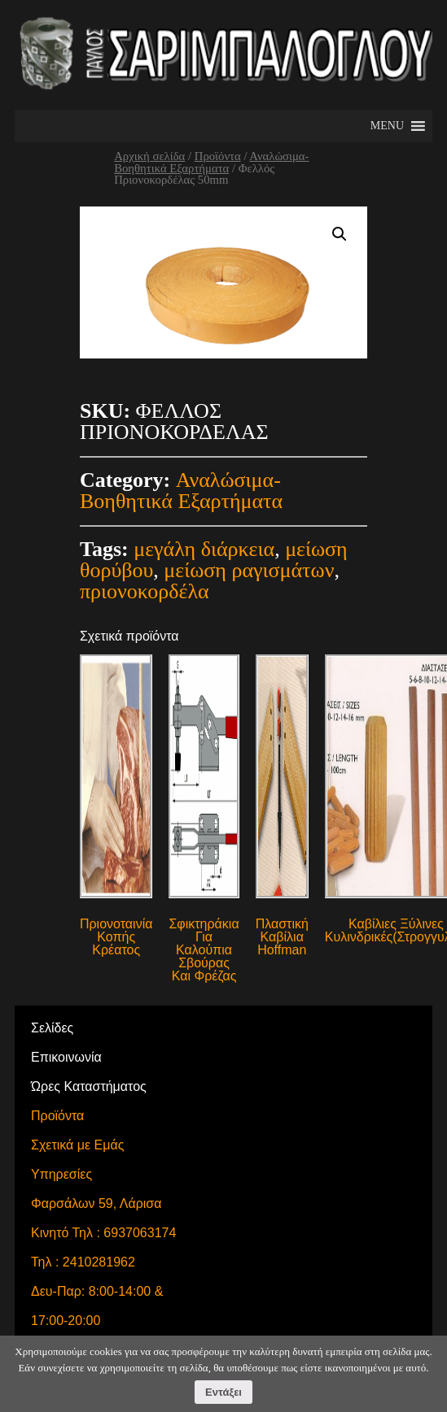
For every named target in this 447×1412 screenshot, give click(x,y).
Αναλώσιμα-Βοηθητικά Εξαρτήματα (211, 162)
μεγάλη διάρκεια (204, 549)
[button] (387, 126)
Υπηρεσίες (61, 1174)
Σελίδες (52, 1028)
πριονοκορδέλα (144, 591)
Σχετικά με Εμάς (77, 1145)
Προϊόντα (218, 156)
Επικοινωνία (66, 1057)
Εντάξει (223, 1392)
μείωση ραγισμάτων (249, 570)
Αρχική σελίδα (149, 156)
